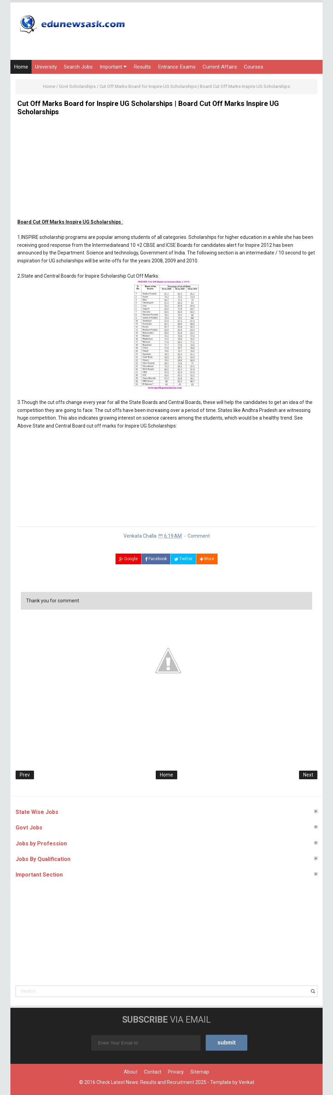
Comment (199, 536)
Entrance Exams (177, 67)
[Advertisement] (166, 169)
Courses (253, 67)
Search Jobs (78, 67)
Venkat (246, 1082)
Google (128, 558)
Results (142, 67)
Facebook (156, 558)
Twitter (183, 558)
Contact (152, 1072)
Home (21, 67)
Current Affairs (220, 67)
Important (113, 67)
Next (308, 775)
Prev (25, 775)
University (46, 67)
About (130, 1072)
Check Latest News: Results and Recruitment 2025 (151, 1082)
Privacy (176, 1072)
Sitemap (199, 1072)
